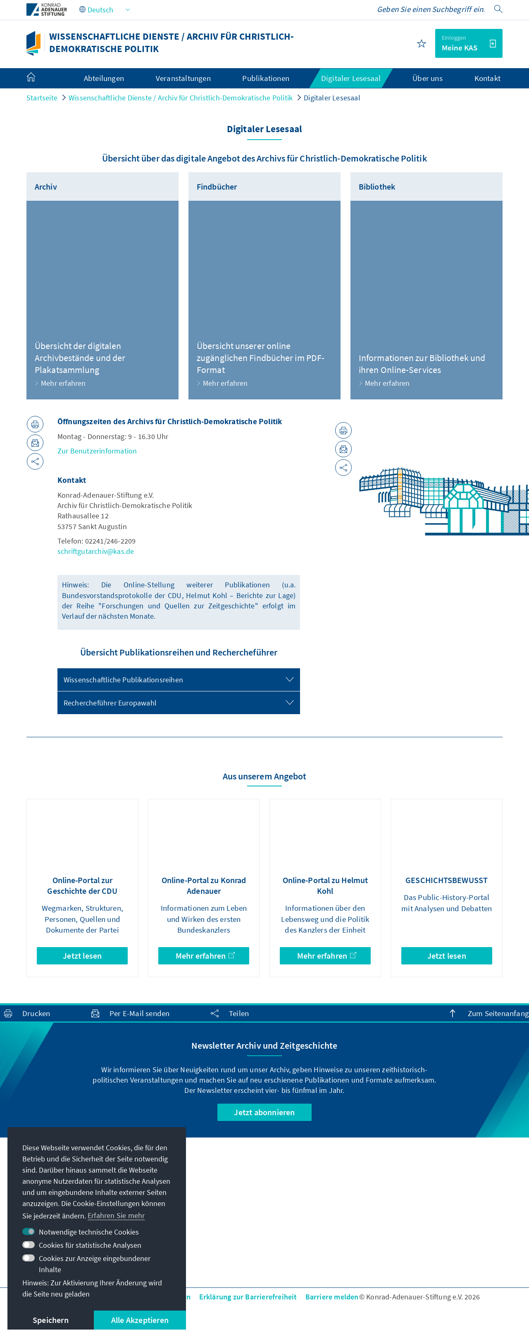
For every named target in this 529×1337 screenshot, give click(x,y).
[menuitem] (39, 78)
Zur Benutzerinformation (97, 451)
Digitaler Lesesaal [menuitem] (351, 78)
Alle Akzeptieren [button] (140, 1320)
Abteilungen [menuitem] (104, 78)
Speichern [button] (51, 1320)
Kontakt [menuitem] (487, 78)
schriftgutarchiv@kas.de (95, 551)
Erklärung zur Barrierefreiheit (248, 1296)
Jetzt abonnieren (264, 1112)
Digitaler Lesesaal (332, 97)
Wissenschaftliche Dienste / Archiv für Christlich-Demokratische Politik (181, 97)
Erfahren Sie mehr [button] (116, 1215)
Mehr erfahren (205, 955)
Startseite (41, 97)
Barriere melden (332, 1296)
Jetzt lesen (82, 955)
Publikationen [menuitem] (265, 78)
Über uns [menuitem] (427, 78)
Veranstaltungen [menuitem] (183, 78)
